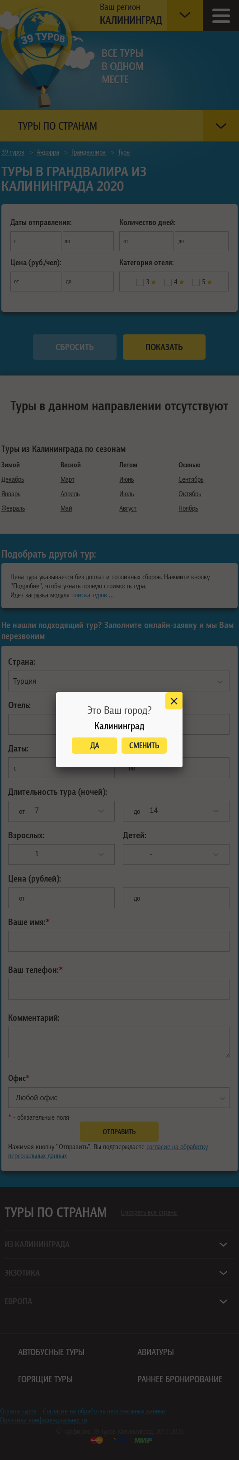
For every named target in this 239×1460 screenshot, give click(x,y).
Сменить (144, 745)
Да (94, 745)
